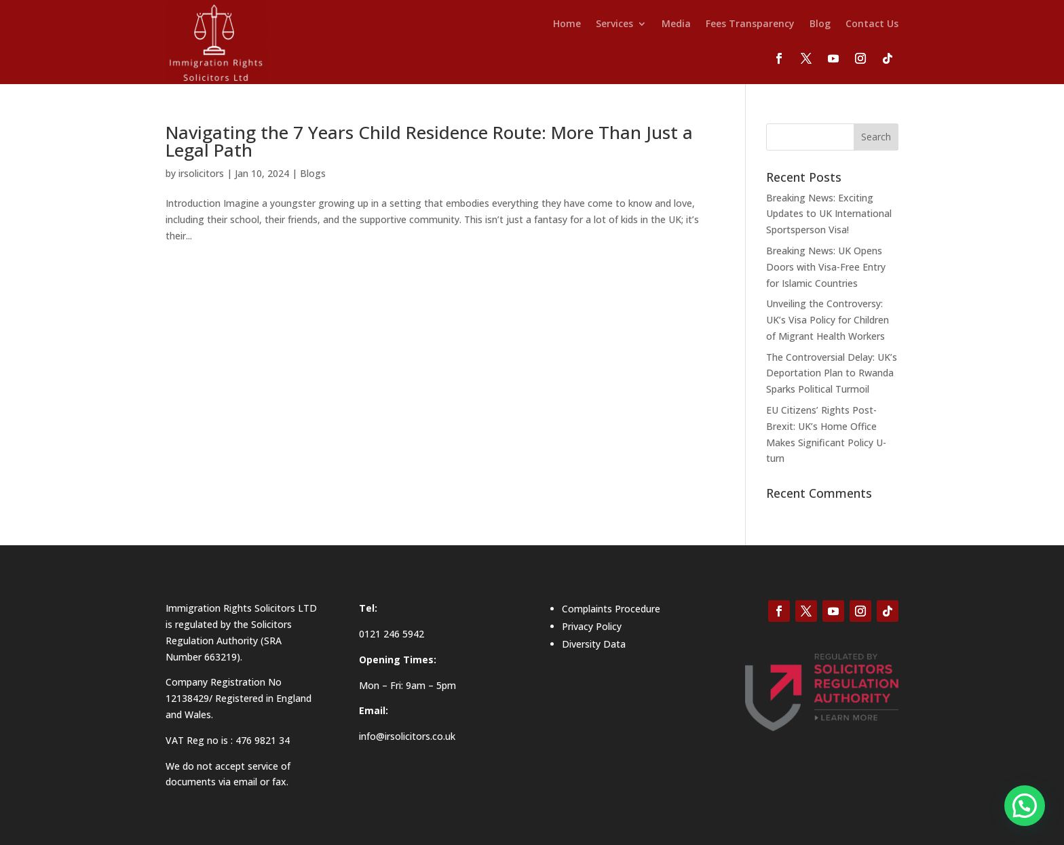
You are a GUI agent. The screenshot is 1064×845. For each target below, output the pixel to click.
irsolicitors (201, 173)
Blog (820, 24)
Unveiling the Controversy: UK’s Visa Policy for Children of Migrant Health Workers (827, 319)
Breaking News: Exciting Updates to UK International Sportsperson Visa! (829, 214)
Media (676, 24)
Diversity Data (594, 643)
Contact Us (872, 24)
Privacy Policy (592, 626)
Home (567, 24)
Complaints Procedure (611, 608)
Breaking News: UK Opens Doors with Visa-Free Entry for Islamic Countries (826, 267)
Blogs (313, 173)
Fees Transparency (750, 24)
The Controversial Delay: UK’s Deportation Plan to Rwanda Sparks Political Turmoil (831, 373)
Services (614, 24)
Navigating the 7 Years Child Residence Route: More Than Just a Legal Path (429, 141)
